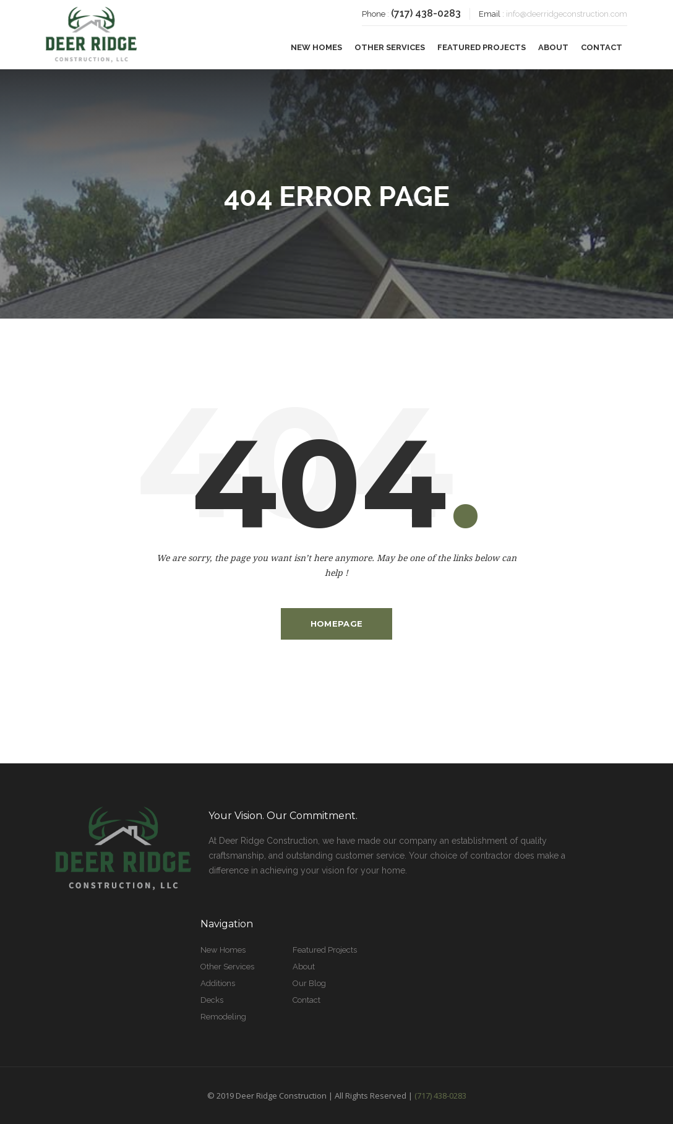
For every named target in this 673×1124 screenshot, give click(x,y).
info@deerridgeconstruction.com (566, 14)
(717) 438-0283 (426, 13)
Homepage (336, 623)
